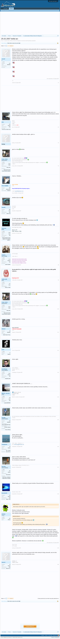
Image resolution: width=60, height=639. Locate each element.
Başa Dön (55, 635)
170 (9, 420)
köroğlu (3, 417)
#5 (58, 193)
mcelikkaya (4, 369)
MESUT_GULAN (5, 393)
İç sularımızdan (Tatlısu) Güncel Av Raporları (12, 40)
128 (9, 495)
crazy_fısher (5, 159)
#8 (58, 264)
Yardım (46, 635)
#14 (58, 396)
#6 (58, 210)
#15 (58, 419)
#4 (58, 165)
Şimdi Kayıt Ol (30, 626)
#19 (58, 547)
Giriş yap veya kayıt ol (53, 1)
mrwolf (26, 40)
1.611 (9, 373)
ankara (9, 472)
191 (9, 470)
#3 (58, 142)
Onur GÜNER (5, 185)
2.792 (9, 232)
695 (9, 209)
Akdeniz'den (8, 189)
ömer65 (3, 207)
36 (9, 564)
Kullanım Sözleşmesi (55, 637)
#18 (58, 493)
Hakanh (3, 328)
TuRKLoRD (4, 279)
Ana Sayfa (6, 8)
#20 (58, 564)
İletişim (42, 635)
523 (9, 124)
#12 (58, 350)
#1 (58, 82)
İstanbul (9, 260)
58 (9, 446)
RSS (58, 635)
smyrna (3, 254)
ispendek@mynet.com (19, 191)
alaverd (3, 562)
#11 (58, 332)
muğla (9, 164)
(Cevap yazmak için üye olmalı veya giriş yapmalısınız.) (48, 598)
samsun (9, 374)
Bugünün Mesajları (5, 10)
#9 (58, 280)
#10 (58, 308)
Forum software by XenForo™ (11, 637)
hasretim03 (4, 493)
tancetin (4, 466)
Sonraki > (11, 45)
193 (9, 518)
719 (9, 397)
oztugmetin (4, 444)
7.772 (9, 259)
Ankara (9, 125)
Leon (3, 349)
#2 (58, 127)
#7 (58, 233)
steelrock (4, 228)
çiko (3, 122)
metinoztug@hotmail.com (19, 444)
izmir (9, 210)
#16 (58, 446)
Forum (11, 8)
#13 (58, 372)
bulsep (3, 144)
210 (9, 63)
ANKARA (8, 64)
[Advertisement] (30, 23)
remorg (3, 514)
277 (9, 283)
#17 (58, 467)
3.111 (9, 163)
